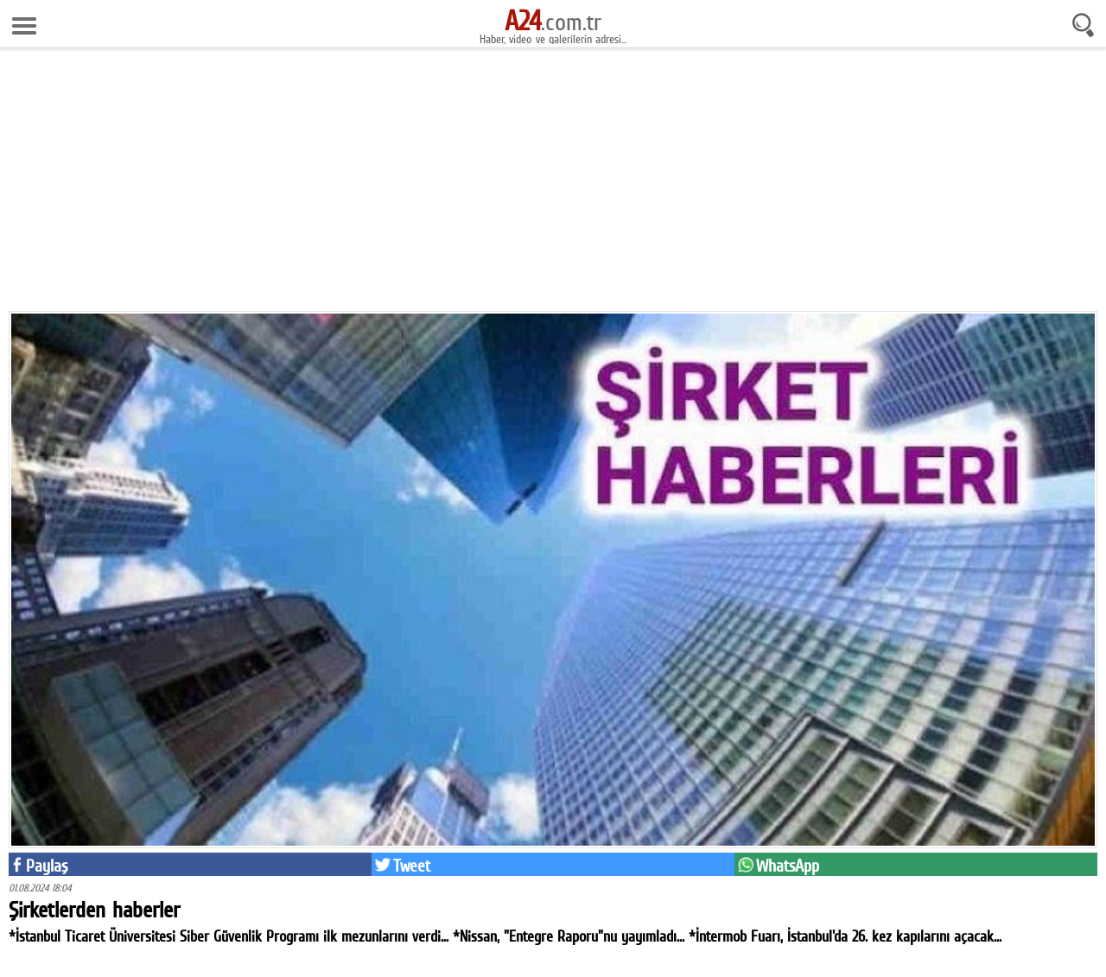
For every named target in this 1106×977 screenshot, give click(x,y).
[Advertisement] (553, 186)
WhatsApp (787, 865)
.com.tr (553, 22)
